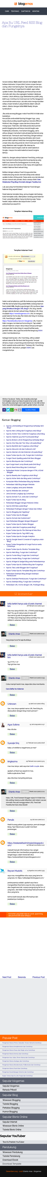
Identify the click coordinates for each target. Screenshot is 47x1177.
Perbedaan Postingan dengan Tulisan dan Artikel (24, 509)
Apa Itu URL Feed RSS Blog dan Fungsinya (22, 24)
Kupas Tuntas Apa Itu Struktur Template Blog (22, 549)
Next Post (6, 977)
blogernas (37, 1171)
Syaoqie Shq (13, 743)
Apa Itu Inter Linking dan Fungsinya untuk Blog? (23, 431)
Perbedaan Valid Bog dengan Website (20, 484)
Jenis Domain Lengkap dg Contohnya (20, 494)
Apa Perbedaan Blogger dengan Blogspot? (22, 521)
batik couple (34, 766)
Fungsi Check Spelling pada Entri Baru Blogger (23, 458)
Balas (12, 625)
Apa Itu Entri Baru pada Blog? (17, 506)
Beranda (22, 977)
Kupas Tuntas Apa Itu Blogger (17, 515)
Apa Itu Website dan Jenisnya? (17, 491)
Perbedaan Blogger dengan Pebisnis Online (22, 503)
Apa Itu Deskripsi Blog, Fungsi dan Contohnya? (23, 582)
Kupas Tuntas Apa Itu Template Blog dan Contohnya (25, 571)
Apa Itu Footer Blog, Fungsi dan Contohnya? (22, 555)
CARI (7, 11)
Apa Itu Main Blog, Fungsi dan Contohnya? (21, 552)
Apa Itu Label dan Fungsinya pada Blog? (21, 527)
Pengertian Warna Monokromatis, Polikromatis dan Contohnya (21, 1065)
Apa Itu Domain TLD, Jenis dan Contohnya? (22, 497)
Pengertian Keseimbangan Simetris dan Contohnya (18, 1072)
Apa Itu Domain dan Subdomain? (18, 518)
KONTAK (35, 11)
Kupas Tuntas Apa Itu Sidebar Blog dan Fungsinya (24, 564)
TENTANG (15, 11)
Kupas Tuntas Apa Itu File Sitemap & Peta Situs (23, 530)
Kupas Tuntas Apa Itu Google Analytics (20, 536)
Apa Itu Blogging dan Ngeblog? (17, 512)
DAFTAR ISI (25, 11)
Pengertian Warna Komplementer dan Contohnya (17, 1046)
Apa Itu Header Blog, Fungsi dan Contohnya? (22, 558)
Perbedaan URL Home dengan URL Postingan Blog (25, 585)
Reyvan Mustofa (15, 871)
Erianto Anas (14, 634)
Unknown (12, 704)
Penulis (11, 820)
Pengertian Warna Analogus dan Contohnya (15, 1061)
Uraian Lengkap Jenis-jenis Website (19, 488)
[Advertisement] (23, 53)
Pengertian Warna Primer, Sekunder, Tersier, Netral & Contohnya (21, 1043)
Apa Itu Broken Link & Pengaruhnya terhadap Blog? (25, 440)
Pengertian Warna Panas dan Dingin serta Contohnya (18, 1050)
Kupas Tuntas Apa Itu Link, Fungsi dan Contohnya (24, 455)
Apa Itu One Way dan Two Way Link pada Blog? (23, 443)
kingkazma (12, 761)
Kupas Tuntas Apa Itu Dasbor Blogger (20, 524)
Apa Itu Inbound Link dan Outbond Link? (21, 449)
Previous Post (38, 977)
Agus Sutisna (13, 724)
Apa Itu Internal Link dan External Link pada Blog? (24, 452)
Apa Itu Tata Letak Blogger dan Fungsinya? (22, 568)
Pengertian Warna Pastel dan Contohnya (14, 1068)
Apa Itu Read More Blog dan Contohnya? (21, 467)
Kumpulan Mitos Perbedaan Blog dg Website (23, 481)
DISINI (40, 331)
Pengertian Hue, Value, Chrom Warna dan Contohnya (18, 1057)
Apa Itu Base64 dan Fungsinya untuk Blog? (22, 475)
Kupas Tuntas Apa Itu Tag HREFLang (19, 533)
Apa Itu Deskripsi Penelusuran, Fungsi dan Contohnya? (26, 579)
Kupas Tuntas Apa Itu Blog (16, 500)
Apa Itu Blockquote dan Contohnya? (19, 461)
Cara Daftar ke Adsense (15, 689)
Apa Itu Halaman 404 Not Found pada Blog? (22, 437)
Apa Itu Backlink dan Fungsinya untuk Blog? (22, 446)
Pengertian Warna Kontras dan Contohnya (15, 1054)
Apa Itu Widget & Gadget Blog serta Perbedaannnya (25, 561)
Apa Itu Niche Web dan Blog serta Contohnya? (23, 478)
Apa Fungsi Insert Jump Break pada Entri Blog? (23, 464)
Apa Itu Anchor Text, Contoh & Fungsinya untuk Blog (25, 434)
